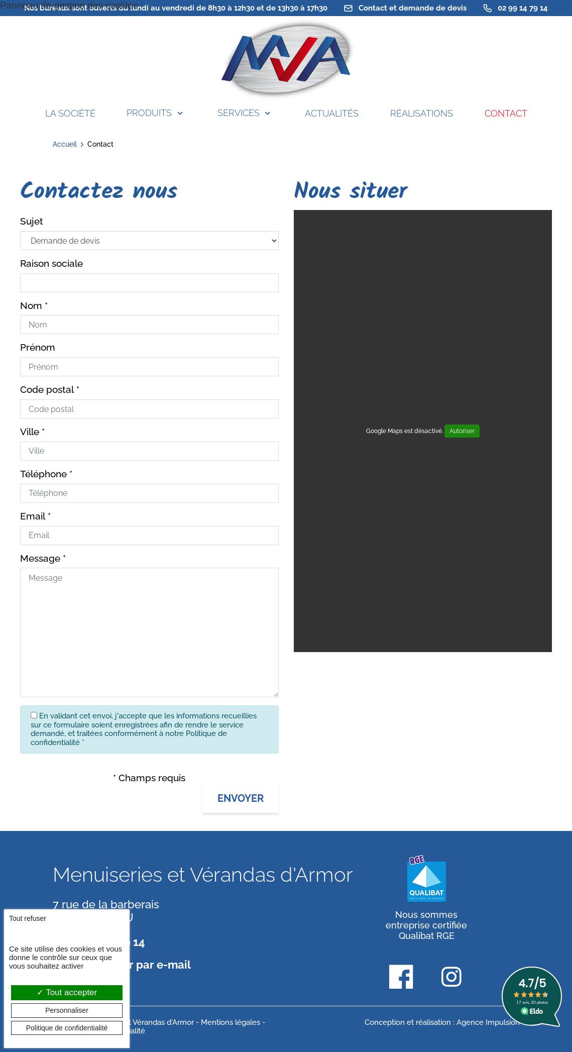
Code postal (47, 389)
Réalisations (421, 113)
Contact (506, 113)
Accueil (65, 144)
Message (40, 558)
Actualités (332, 113)
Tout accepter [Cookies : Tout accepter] (67, 992)
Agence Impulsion (488, 1022)
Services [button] (238, 113)
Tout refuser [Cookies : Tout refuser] (27, 918)
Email (32, 516)
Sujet (31, 221)
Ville (29, 432)
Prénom (37, 347)
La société (70, 113)
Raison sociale (51, 263)
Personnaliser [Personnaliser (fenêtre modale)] (66, 1010)
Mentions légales (230, 1022)
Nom (31, 305)
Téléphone (43, 474)
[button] (240, 798)
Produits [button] (149, 113)
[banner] (286, 59)
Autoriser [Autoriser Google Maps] (462, 431)
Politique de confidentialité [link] (67, 1028)
